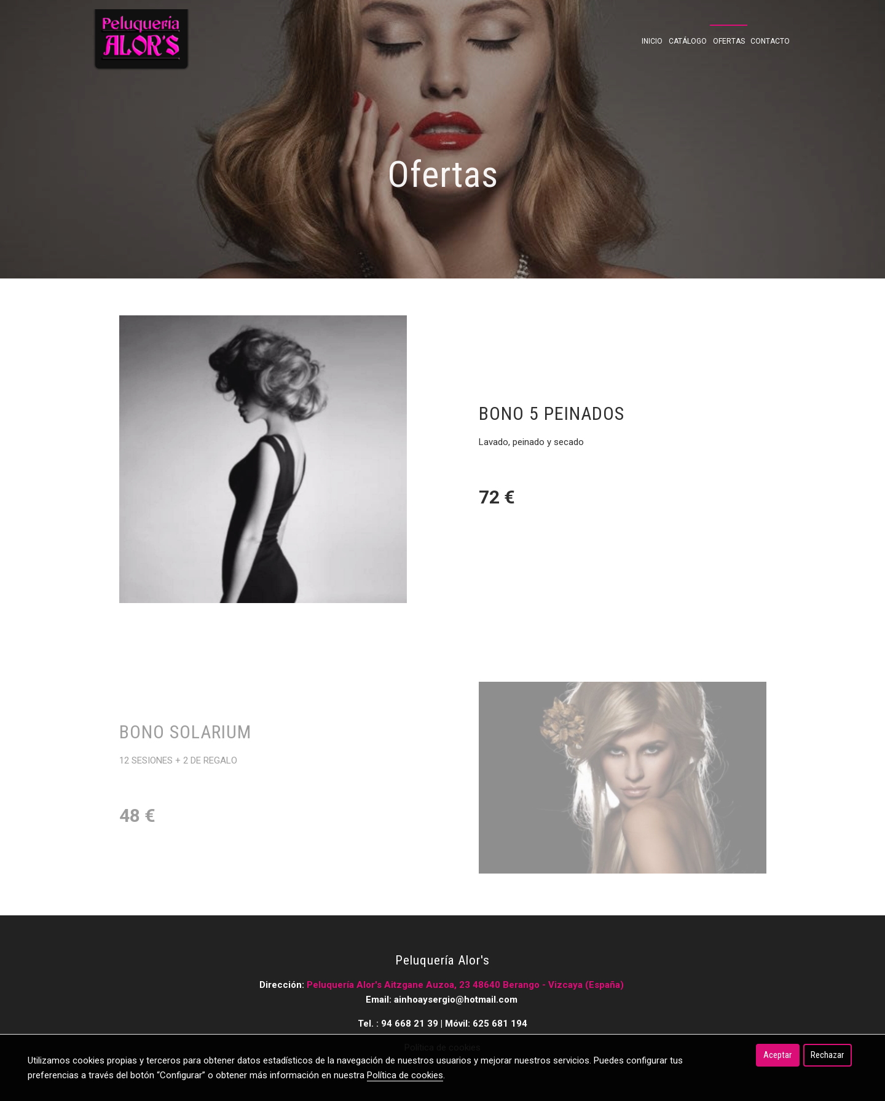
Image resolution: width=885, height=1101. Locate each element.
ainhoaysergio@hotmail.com (457, 999)
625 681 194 (500, 1023)
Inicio (652, 41)
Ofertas (729, 41)
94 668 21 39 (409, 1023)
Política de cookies (405, 1075)
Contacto (770, 41)
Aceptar (777, 1054)
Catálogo (688, 41)
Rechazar (827, 1054)
